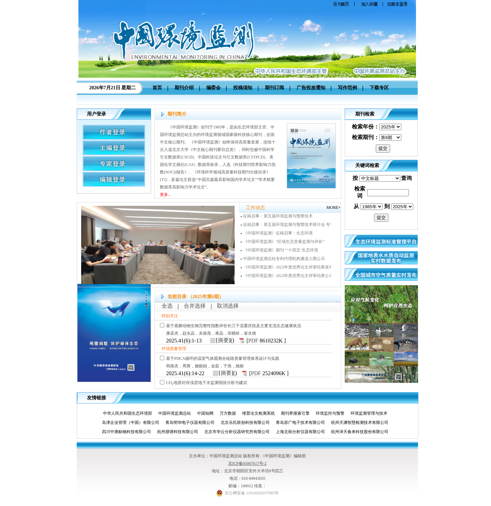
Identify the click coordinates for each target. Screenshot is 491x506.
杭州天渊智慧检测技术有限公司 (362, 422)
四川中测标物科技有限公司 (129, 431)
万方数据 (230, 413)
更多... (165, 194)
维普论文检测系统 (261, 413)
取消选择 (228, 306)
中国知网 (208, 413)
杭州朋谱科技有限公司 (180, 431)
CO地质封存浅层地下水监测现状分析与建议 (206, 382)
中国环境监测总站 (177, 413)
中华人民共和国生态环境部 (130, 413)
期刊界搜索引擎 (298, 413)
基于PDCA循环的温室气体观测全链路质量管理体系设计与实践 (222, 358)
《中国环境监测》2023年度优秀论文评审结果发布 (288, 268)
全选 (167, 306)
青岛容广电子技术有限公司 (303, 422)
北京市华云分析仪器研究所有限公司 (239, 431)
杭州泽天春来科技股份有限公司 (362, 431)
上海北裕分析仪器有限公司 (303, 431)
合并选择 (195, 306)
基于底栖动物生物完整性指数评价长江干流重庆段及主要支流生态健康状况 (233, 325)
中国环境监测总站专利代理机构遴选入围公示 (284, 260)
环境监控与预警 (332, 413)
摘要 (223, 340)
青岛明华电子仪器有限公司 (192, 422)
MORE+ (334, 207)
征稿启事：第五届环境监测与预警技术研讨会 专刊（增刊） (297, 226)
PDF (253, 340)
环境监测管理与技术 (371, 413)
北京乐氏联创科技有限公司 (248, 422)
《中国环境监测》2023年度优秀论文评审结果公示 (288, 277)
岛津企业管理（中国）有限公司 (133, 422)
